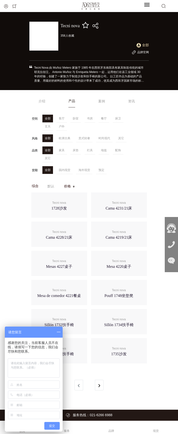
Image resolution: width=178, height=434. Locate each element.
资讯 (131, 101)
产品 (71, 101)
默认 (50, 186)
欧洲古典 (64, 138)
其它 (121, 138)
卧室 (76, 118)
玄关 (48, 126)
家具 (62, 150)
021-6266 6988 (101, 415)
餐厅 (104, 118)
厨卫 (118, 118)
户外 (62, 126)
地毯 (104, 150)
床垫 (76, 150)
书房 (90, 118)
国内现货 (64, 170)
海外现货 (84, 170)
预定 (101, 170)
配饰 (118, 150)
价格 (69, 186)
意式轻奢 (84, 138)
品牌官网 (140, 52)
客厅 (62, 118)
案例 (101, 101)
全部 (48, 118)
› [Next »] (99, 385)
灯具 (90, 150)
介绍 (42, 101)
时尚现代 (104, 138)
